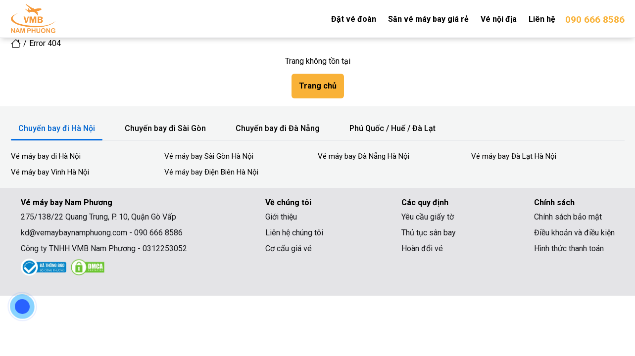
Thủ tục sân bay (428, 232)
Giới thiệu (281, 217)
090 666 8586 (595, 19)
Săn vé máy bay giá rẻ (428, 19)
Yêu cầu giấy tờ (427, 217)
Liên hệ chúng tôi (294, 232)
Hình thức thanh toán (569, 248)
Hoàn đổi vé (422, 248)
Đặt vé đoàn (353, 19)
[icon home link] (16, 42)
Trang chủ (318, 85)
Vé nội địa (499, 19)
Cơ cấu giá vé (288, 248)
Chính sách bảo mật (568, 217)
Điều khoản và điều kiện (574, 232)
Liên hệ (542, 19)
